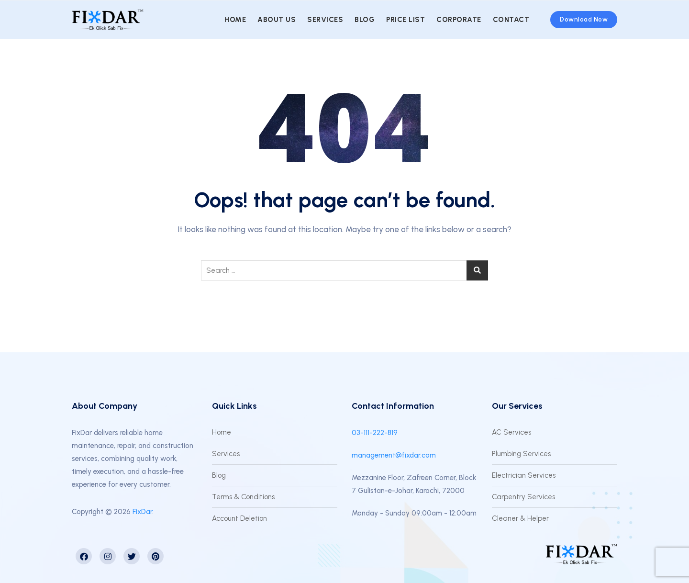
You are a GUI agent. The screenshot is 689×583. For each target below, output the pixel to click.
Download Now (584, 19)
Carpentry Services (523, 497)
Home (235, 19)
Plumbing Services (521, 453)
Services (325, 19)
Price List (405, 19)
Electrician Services (524, 475)
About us (276, 19)
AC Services (511, 432)
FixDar (142, 511)
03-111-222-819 (375, 432)
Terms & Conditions (243, 497)
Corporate (458, 19)
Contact (511, 19)
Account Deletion (239, 518)
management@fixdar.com (394, 455)
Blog (365, 19)
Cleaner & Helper (520, 518)
